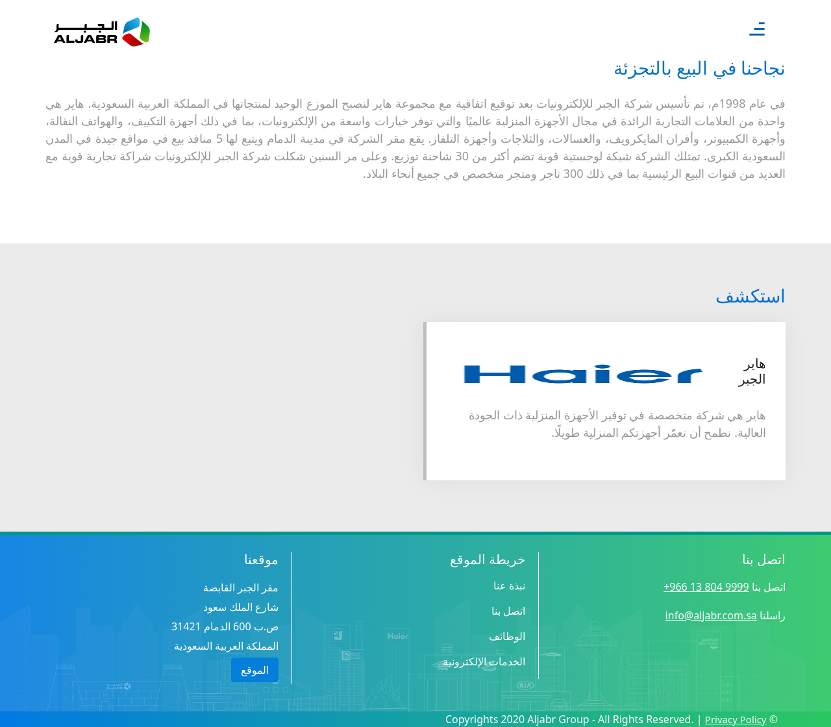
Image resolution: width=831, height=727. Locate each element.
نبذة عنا (509, 585)
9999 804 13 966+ (706, 587)
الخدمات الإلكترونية (484, 661)
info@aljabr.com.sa (711, 615)
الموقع (255, 670)
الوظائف (507, 636)
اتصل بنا (508, 611)
